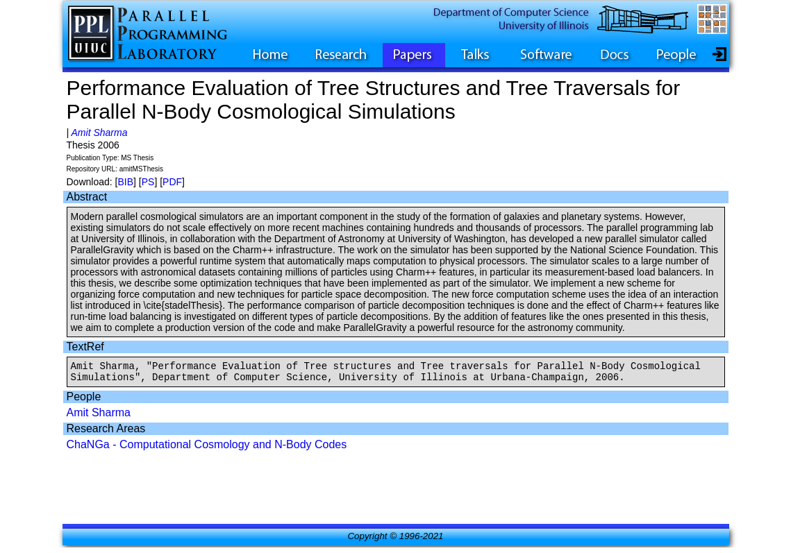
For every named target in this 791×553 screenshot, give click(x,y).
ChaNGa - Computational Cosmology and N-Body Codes (207, 448)
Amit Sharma (100, 132)
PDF (172, 181)
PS (148, 181)
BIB (125, 181)
